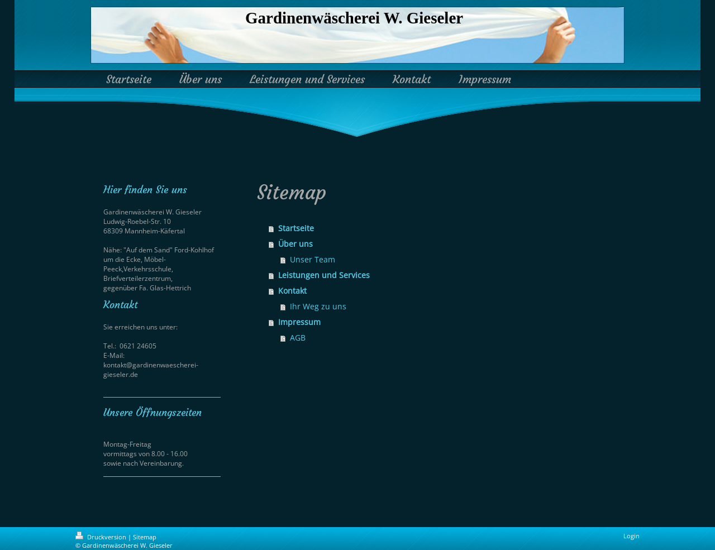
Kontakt (292, 290)
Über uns (295, 243)
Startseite (296, 228)
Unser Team (312, 259)
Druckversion (101, 537)
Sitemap (144, 537)
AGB (298, 337)
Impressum (299, 322)
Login (631, 536)
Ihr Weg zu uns (318, 306)
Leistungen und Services (324, 275)
